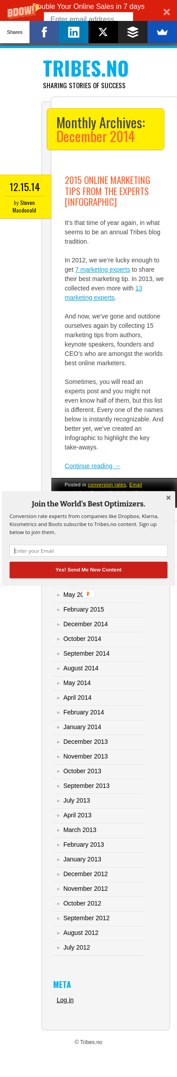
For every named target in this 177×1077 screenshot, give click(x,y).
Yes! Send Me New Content (88, 569)
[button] (88, 504)
